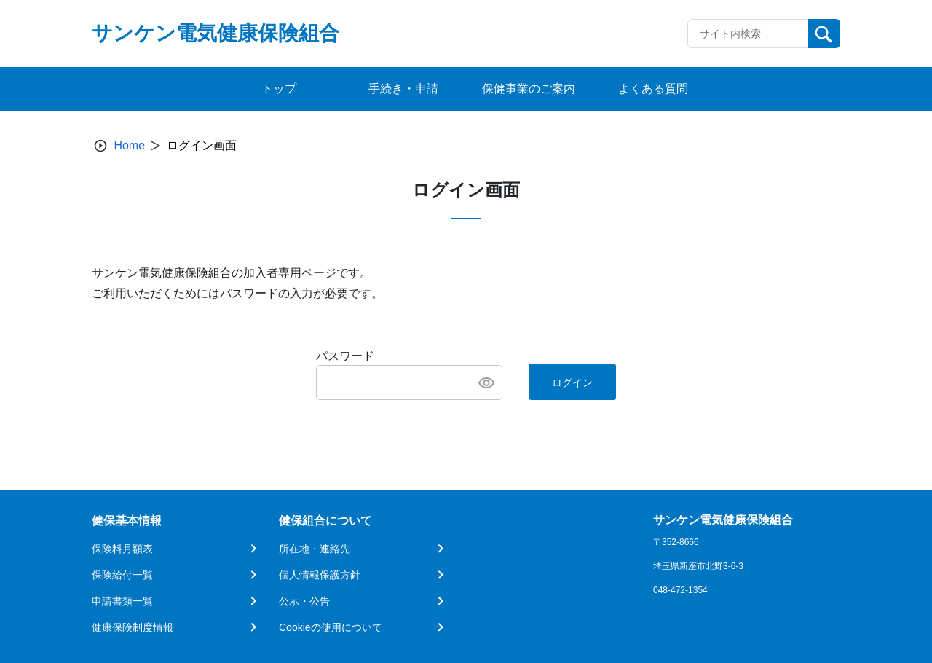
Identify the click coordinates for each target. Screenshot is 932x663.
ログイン (572, 382)
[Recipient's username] (748, 33)
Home (129, 145)
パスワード (345, 356)
